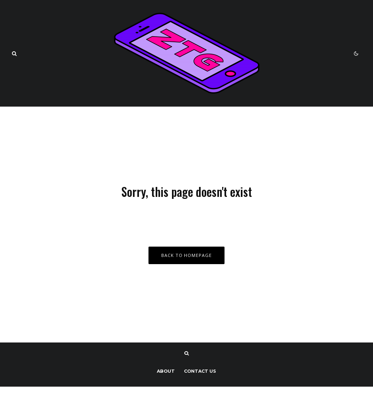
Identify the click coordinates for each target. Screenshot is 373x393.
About (166, 371)
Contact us (200, 371)
